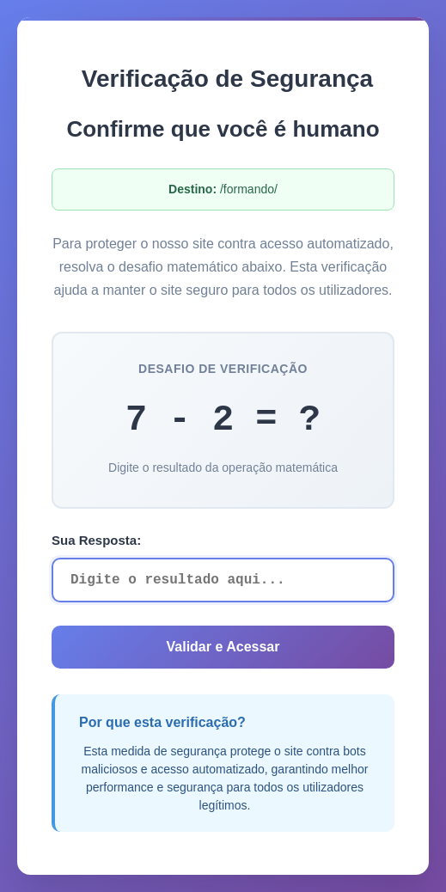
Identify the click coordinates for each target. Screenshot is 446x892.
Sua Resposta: (96, 540)
